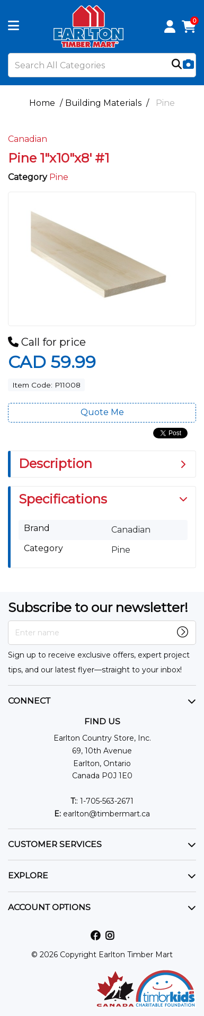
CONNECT (29, 701)
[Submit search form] (177, 65)
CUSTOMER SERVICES (55, 844)
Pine (165, 103)
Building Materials (103, 103)
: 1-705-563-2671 (102, 801)
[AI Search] (188, 64)
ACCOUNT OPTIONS (49, 907)
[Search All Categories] (102, 65)
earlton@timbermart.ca (102, 814)
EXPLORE (28, 875)
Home (42, 103)
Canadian (27, 139)
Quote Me (102, 412)
